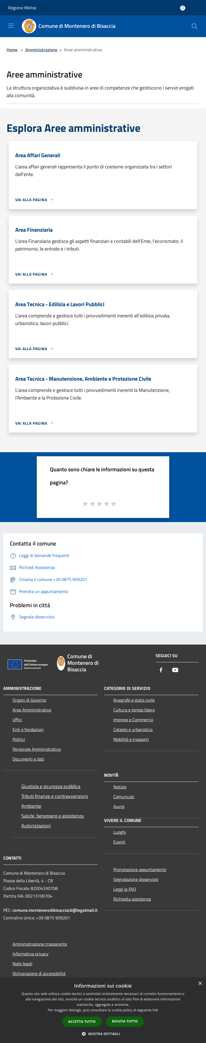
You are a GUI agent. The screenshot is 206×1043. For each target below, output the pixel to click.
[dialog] (103, 1010)
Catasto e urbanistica (133, 729)
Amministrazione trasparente (40, 944)
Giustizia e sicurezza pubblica (50, 786)
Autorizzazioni (36, 825)
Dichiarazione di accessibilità (39, 973)
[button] (103, 1033)
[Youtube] (175, 670)
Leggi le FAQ (124, 889)
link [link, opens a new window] (155, 1010)
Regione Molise (22, 7)
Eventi (119, 842)
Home (12, 49)
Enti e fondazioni (28, 729)
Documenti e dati (28, 759)
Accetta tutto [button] (82, 1021)
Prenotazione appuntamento (139, 869)
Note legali (22, 963)
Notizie (119, 786)
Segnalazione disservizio (135, 879)
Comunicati (123, 796)
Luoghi (119, 832)
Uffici (17, 719)
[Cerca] (194, 26)
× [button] (200, 984)
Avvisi (119, 806)
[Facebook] (161, 670)
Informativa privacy (31, 953)
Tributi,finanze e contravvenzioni (54, 796)
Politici (19, 739)
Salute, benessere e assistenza (52, 815)
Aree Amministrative (32, 710)
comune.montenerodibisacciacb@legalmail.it (55, 910)
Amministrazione (41, 49)
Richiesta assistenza (132, 899)
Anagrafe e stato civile (134, 700)
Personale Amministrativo (37, 749)
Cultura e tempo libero (134, 710)
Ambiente (31, 806)
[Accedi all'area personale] (182, 8)
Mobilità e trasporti (131, 739)
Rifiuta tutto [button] (125, 1021)
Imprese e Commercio (133, 719)
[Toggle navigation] (11, 25)
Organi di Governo (29, 700)
